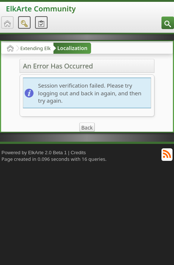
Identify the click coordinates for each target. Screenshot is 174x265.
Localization (72, 48)
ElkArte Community (41, 9)
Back (87, 127)
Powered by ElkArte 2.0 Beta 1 (34, 152)
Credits (78, 152)
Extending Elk (35, 48)
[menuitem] (167, 23)
